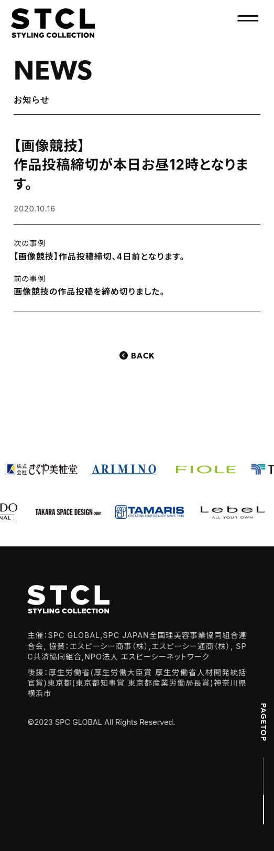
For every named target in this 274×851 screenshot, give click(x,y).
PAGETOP (263, 722)
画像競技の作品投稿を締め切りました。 (89, 291)
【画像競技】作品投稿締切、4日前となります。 (99, 256)
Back (143, 356)
